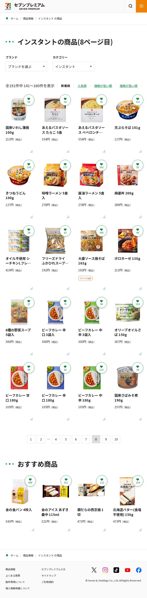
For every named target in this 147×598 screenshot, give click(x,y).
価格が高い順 (129, 85)
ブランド (11, 57)
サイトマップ (48, 575)
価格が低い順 (103, 85)
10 (116, 439)
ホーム (12, 18)
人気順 (82, 85)
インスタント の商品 (50, 18)
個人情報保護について (18, 588)
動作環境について (15, 582)
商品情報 (28, 18)
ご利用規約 (47, 582)
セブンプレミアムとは (53, 569)
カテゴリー (60, 57)
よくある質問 (13, 575)
